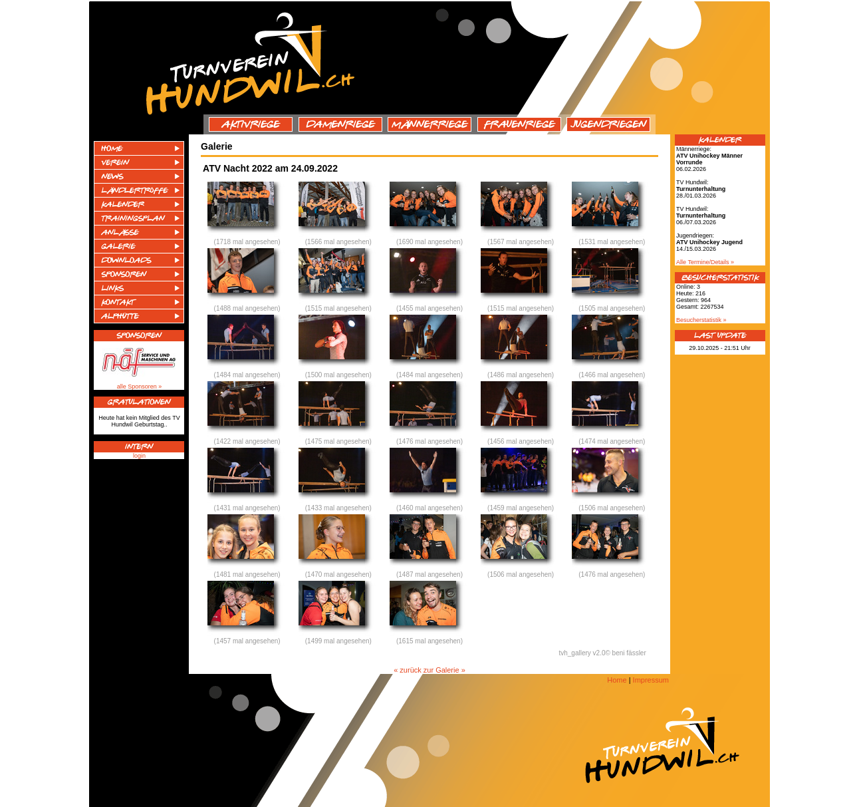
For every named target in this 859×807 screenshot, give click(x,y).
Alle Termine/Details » (705, 262)
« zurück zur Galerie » (429, 670)
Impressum (651, 680)
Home (616, 680)
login (139, 455)
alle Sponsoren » (139, 386)
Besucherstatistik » (701, 320)
